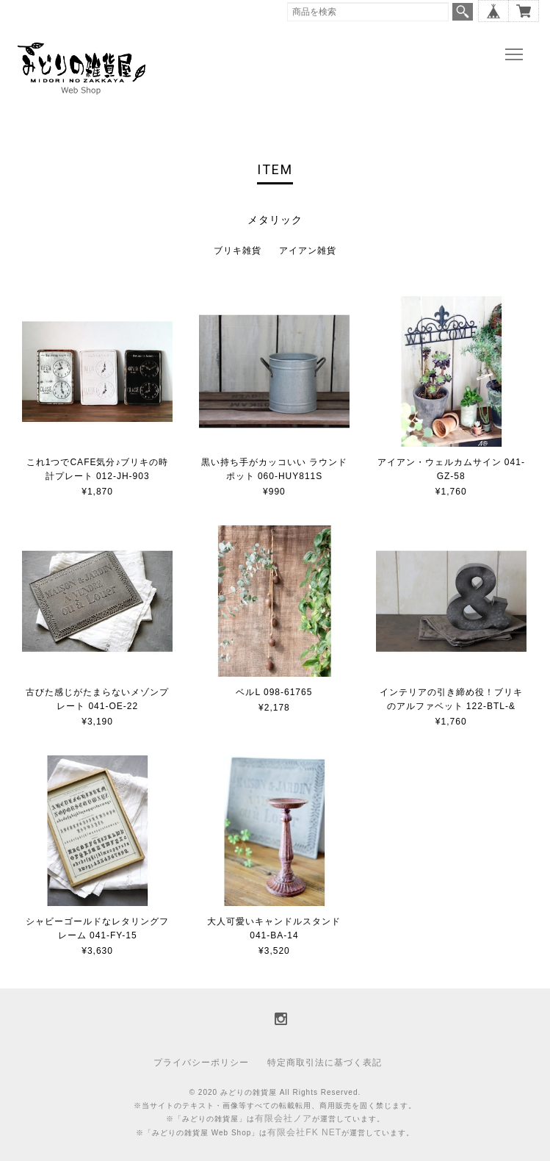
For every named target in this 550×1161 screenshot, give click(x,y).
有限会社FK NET (304, 1132)
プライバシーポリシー (201, 1062)
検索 (462, 12)
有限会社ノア (283, 1118)
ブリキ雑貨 (237, 250)
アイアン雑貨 (307, 250)
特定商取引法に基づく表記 (324, 1062)
